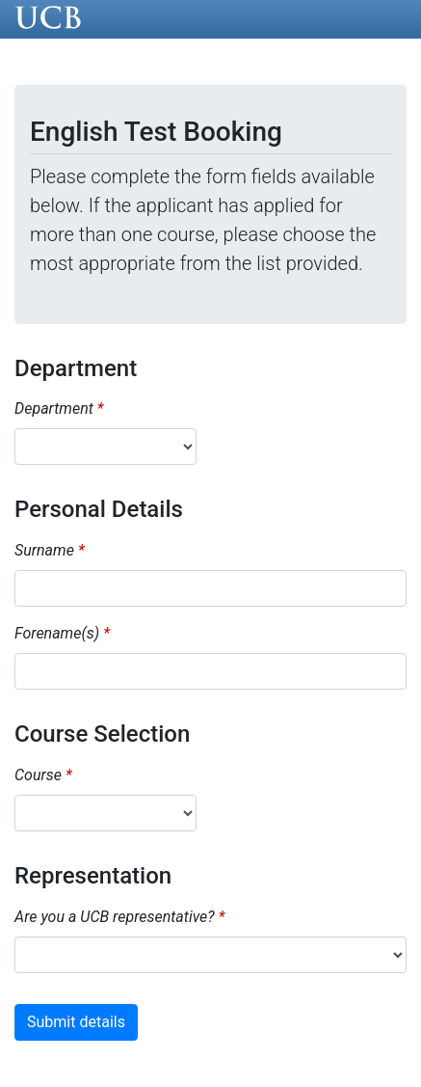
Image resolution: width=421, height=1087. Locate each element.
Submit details (76, 1022)
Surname (44, 550)
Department (53, 408)
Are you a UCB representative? (114, 917)
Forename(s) (56, 633)
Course (38, 775)
